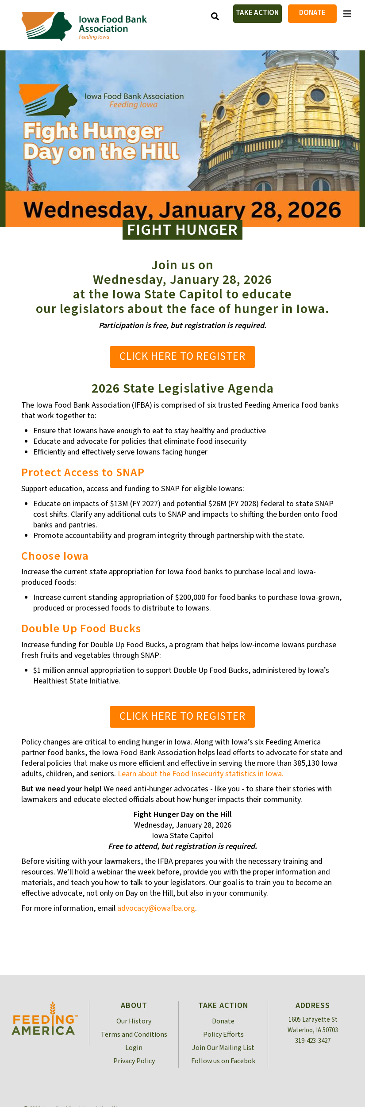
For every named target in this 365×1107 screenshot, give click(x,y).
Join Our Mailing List (223, 1048)
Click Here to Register (182, 356)
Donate (312, 13)
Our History (133, 1021)
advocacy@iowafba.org (156, 908)
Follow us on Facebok (223, 1061)
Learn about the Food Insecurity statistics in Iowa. (201, 773)
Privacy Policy (134, 1061)
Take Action (257, 13)
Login (133, 1048)
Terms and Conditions (134, 1034)
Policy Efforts (223, 1034)
